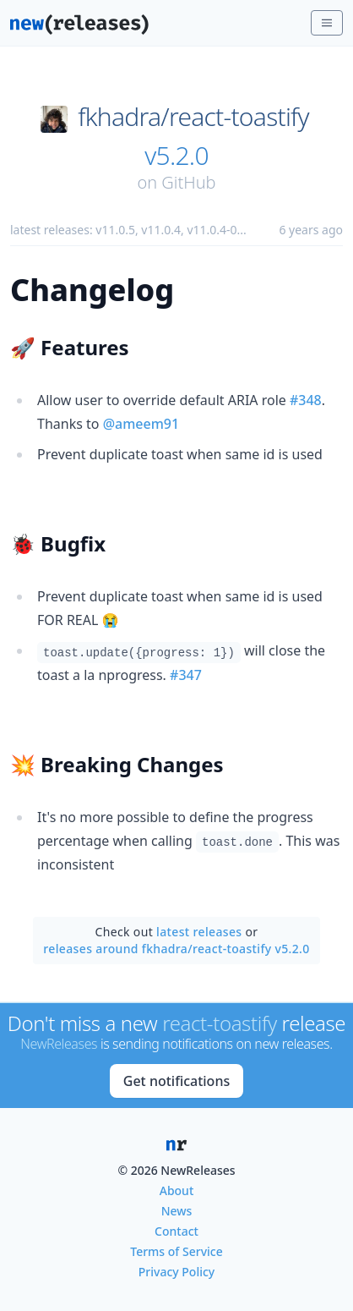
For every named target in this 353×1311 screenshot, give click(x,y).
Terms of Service (176, 1251)
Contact (176, 1231)
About (177, 1190)
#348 (306, 400)
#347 (186, 675)
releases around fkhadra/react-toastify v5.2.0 (176, 949)
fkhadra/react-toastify (193, 117)
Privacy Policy (176, 1272)
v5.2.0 (176, 156)
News (177, 1211)
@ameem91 (141, 423)
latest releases (199, 932)
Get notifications (176, 1081)
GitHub (188, 182)
